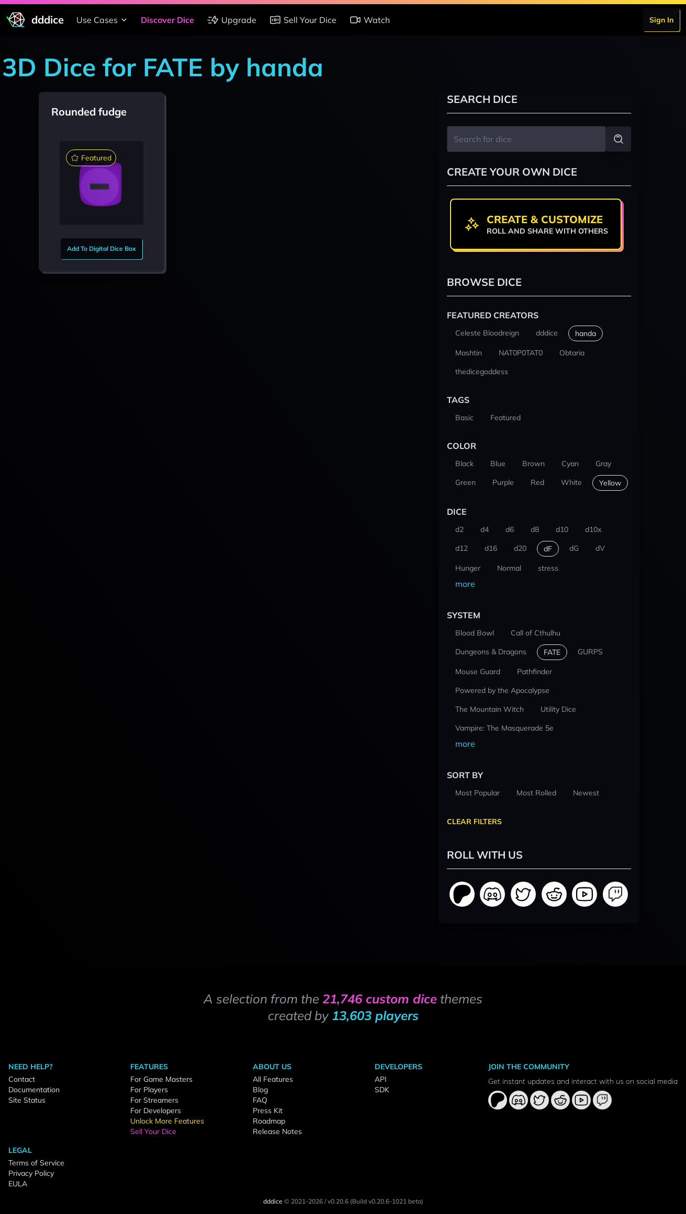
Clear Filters (474, 821)
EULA (17, 1183)
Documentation (34, 1089)
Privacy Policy (31, 1173)
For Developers (155, 1110)
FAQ (260, 1100)
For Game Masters (161, 1079)
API (381, 1079)
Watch (369, 20)
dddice (273, 1201)
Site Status (27, 1100)
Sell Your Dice (302, 20)
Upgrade (231, 20)
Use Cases (103, 20)
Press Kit (268, 1110)
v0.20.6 (338, 1201)
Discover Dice (167, 20)
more (465, 584)
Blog (260, 1089)
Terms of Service (36, 1162)
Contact (21, 1079)
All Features (273, 1079)
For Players (149, 1089)
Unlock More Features (167, 1121)
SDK (382, 1089)
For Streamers (154, 1100)
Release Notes (277, 1131)
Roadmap (269, 1121)
